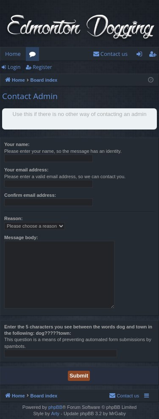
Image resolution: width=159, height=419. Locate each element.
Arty (55, 413)
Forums (34, 55)
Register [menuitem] (154, 55)
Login (14, 67)
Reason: (13, 218)
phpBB (55, 407)
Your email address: (26, 169)
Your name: (17, 144)
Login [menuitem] (141, 55)
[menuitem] (110, 54)
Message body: (21, 237)
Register (42, 67)
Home (13, 54)
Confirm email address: (30, 195)
